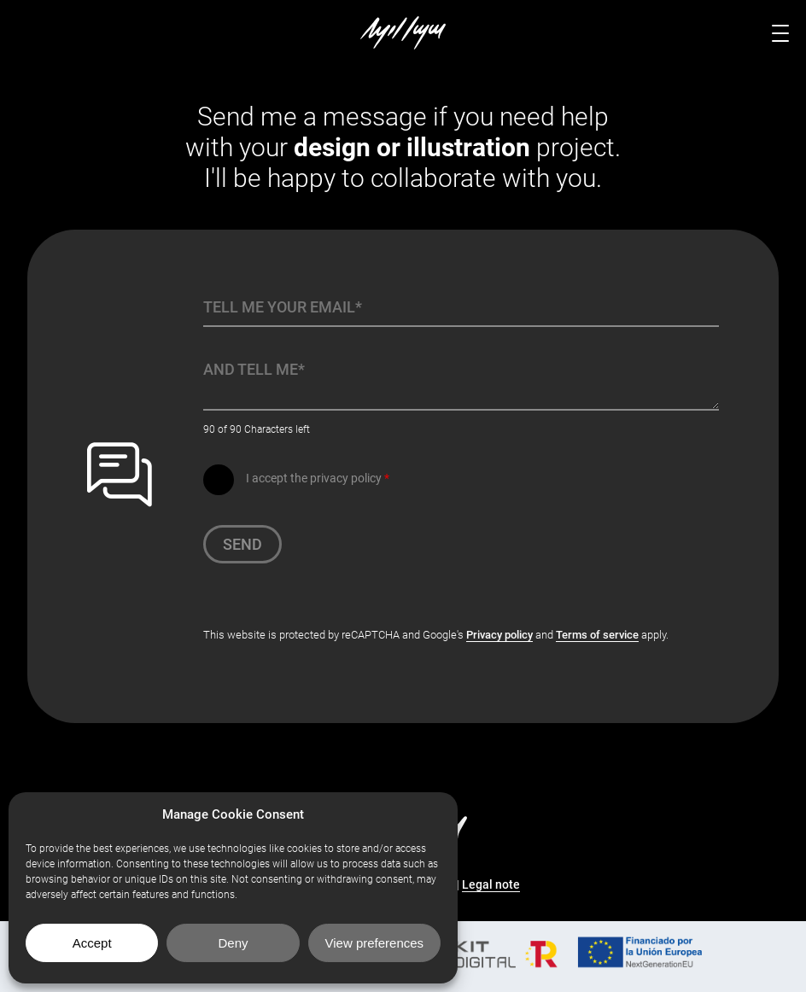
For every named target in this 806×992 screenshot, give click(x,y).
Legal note (491, 884)
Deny (233, 943)
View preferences (374, 943)
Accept (92, 943)
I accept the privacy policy (317, 478)
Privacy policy (499, 634)
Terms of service (597, 634)
